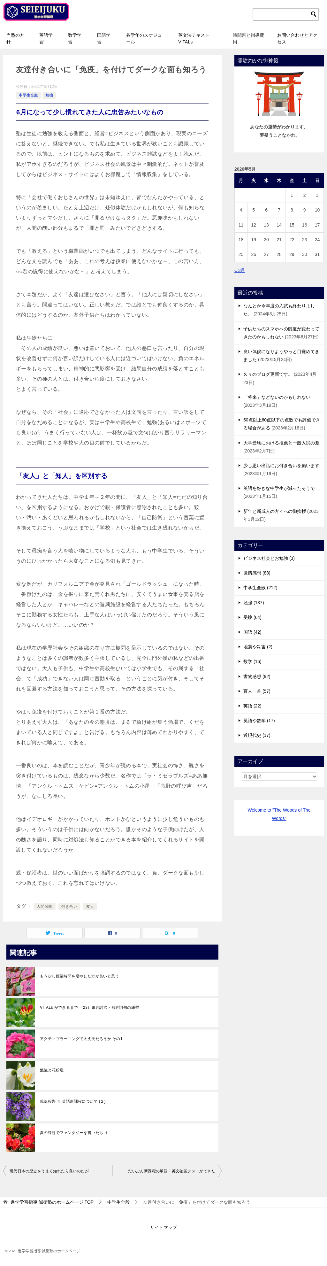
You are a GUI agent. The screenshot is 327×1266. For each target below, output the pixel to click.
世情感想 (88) (256, 572)
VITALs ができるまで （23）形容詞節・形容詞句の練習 (89, 1007)
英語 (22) (252, 705)
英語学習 (46, 38)
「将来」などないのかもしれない (276, 397)
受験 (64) (252, 617)
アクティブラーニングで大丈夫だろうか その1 (81, 1039)
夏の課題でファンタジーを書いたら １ (74, 1133)
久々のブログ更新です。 (268, 374)
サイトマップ (163, 1227)
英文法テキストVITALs (193, 38)
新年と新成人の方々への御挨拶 (274, 511)
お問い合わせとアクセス (297, 38)
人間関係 (45, 906)
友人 (90, 906)
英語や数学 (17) (259, 720)
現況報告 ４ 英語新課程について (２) (73, 1101)
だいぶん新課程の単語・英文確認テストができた (171, 1171)
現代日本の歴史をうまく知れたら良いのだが (49, 1171)
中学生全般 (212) (260, 587)
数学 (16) (252, 661)
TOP (52, 1202)
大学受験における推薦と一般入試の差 (281, 442)
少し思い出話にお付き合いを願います (281, 465)
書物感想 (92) (256, 676)
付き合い (69, 906)
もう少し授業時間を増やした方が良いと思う (79, 976)
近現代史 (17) (256, 735)
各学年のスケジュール (144, 38)
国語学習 (103, 38)
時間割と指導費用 (248, 38)
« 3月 (239, 270)
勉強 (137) (253, 602)
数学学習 (74, 38)
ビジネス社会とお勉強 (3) (269, 558)
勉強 (49, 95)
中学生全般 (28, 95)
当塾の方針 (15, 38)
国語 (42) (252, 632)
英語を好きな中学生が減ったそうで (279, 488)
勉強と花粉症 (52, 1070)
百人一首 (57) (256, 691)
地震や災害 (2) (257, 646)
